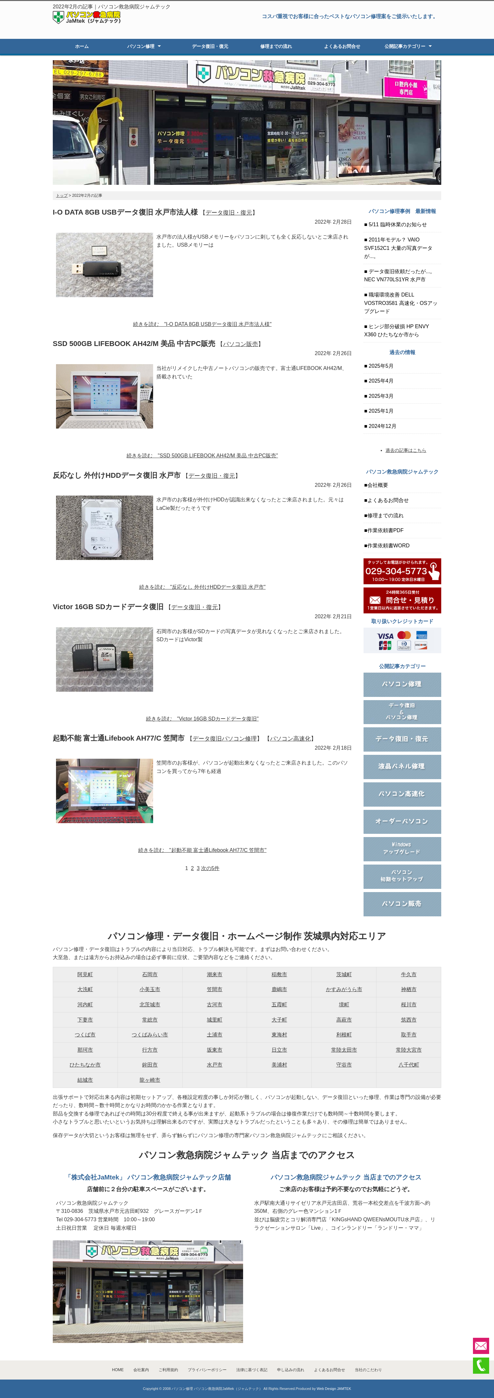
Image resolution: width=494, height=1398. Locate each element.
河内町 (85, 1004)
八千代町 (409, 1065)
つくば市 (85, 1034)
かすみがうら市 (344, 989)
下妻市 (85, 1020)
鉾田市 (150, 1065)
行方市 (150, 1050)
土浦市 (214, 1034)
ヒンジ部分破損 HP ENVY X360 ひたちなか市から (396, 331)
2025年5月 (380, 366)
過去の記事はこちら (406, 450)
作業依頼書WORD (388, 545)
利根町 (344, 1034)
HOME (118, 1370)
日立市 (279, 1050)
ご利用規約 (168, 1370)
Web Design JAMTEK (334, 1389)
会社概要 (377, 485)
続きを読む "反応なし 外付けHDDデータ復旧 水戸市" (202, 587)
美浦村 (279, 1065)
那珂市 (85, 1050)
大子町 (279, 1020)
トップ (62, 195)
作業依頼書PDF (385, 530)
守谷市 (344, 1065)
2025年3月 (380, 396)
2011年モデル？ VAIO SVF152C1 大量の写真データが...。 (398, 248)
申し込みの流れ (290, 1370)
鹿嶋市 (279, 989)
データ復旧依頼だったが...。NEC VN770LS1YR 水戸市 (399, 276)
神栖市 (409, 989)
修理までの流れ (276, 46)
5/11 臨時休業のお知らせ (397, 224)
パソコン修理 (140, 46)
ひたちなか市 (85, 1065)
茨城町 (344, 974)
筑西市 (409, 1020)
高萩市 (344, 1020)
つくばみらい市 (150, 1034)
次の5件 (210, 868)
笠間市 (214, 989)
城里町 (214, 1020)
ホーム (82, 46)
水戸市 (214, 1065)
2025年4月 (380, 381)
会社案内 (141, 1370)
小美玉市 (150, 989)
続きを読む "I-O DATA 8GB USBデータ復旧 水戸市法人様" (202, 324)
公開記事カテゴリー (405, 46)
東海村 (279, 1034)
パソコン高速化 (290, 738)
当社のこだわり (368, 1370)
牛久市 (409, 974)
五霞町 (279, 1004)
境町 (344, 1004)
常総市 (150, 1020)
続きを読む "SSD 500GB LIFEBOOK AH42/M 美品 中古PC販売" (202, 455)
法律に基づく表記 (251, 1370)
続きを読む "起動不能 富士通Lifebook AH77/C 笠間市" (202, 850)
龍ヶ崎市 (150, 1080)
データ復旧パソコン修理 (225, 738)
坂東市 (214, 1050)
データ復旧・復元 (210, 46)
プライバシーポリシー (207, 1370)
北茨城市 (150, 1004)
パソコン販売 (240, 344)
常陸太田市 (344, 1050)
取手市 (409, 1034)
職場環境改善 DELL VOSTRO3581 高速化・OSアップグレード (401, 303)
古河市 (214, 1004)
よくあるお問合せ (342, 46)
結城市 (85, 1080)
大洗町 (85, 989)
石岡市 (150, 974)
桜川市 (409, 1004)
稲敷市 (279, 974)
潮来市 (214, 974)
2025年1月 (380, 411)
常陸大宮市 (409, 1050)
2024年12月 (382, 426)
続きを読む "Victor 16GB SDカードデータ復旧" (202, 718)
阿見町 (85, 974)
